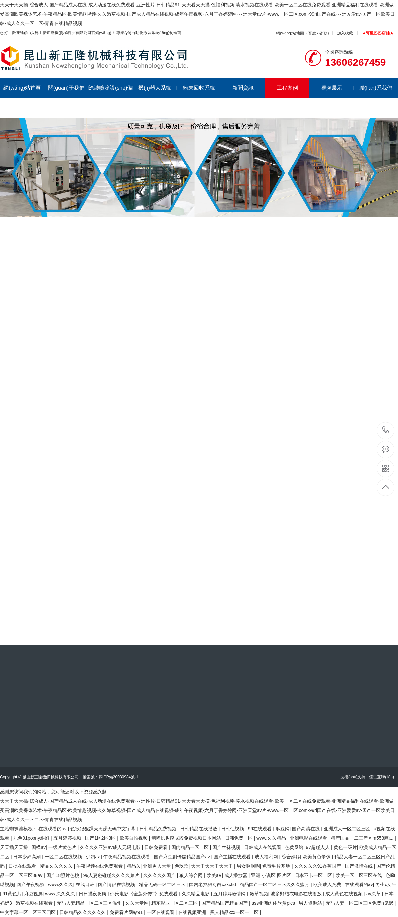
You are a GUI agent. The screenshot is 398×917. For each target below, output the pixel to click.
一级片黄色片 (63, 847)
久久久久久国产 (160, 875)
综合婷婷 (291, 856)
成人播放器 (236, 875)
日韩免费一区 (239, 838)
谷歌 (323, 33)
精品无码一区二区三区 (163, 884)
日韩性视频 (233, 828)
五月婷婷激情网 (230, 893)
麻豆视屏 (33, 893)
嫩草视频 (259, 893)
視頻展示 (337, 88)
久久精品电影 (196, 893)
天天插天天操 (14, 847)
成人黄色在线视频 (344, 893)
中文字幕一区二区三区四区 (28, 912)
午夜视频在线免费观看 (100, 866)
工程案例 (287, 88)
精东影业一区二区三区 (175, 903)
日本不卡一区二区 (314, 875)
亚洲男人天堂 (157, 866)
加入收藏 (345, 33)
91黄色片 (12, 893)
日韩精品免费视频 (158, 828)
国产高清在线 (306, 828)
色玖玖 (182, 866)
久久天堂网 (137, 903)
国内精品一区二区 (190, 847)
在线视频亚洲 (192, 912)
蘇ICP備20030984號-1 (118, 777)
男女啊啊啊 (248, 866)
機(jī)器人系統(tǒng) (157, 97)
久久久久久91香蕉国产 (318, 866)
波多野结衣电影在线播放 (297, 893)
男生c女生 (385, 884)
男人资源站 (311, 903)
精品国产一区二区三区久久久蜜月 (275, 884)
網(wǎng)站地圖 (290, 33)
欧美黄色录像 (317, 856)
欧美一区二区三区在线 (359, 875)
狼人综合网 (191, 875)
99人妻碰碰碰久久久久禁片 (112, 875)
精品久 (134, 866)
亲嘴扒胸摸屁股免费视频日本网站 (186, 838)
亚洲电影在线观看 (309, 838)
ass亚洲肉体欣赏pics (273, 903)
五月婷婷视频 (68, 838)
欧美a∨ (214, 875)
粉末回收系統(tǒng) (202, 97)
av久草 (374, 893)
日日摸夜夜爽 (93, 893)
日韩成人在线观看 (263, 847)
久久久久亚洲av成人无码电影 (111, 847)
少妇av (93, 856)
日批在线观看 (22, 866)
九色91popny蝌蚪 (32, 838)
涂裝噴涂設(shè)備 (111, 88)
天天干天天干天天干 (212, 866)
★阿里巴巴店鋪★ (378, 33)
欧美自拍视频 (134, 838)
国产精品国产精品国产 (225, 903)
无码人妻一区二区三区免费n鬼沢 (360, 903)
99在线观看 (260, 828)
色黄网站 (294, 847)
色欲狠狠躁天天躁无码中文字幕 (103, 828)
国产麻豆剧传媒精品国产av (182, 856)
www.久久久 (60, 884)
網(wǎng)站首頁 (23, 88)
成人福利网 (267, 856)
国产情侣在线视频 (117, 884)
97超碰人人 (318, 847)
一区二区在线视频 (64, 856)
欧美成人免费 (328, 884)
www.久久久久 (60, 893)
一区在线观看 (161, 912)
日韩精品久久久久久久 (83, 912)
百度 (312, 33)
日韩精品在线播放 (199, 828)
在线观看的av (53, 828)
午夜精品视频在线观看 (127, 856)
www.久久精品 (271, 838)
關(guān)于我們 (68, 88)
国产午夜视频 (31, 884)
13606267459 (386, 430)
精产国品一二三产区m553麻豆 (363, 838)
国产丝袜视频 (226, 847)
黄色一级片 (345, 847)
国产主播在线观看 (233, 856)
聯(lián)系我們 (375, 88)
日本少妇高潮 (27, 856)
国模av (39, 847)
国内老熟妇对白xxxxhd (213, 884)
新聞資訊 (248, 88)
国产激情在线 (359, 866)
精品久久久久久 (57, 866)
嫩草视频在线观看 (35, 903)
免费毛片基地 (277, 866)
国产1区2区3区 (101, 838)
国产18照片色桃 (63, 875)
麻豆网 (283, 828)
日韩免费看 (156, 847)
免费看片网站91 (127, 912)
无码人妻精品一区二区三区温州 (90, 903)
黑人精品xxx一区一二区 (235, 912)
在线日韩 (86, 884)
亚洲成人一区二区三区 (347, 828)
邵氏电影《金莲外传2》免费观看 (144, 893)
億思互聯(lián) (381, 777)
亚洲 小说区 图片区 (271, 875)
